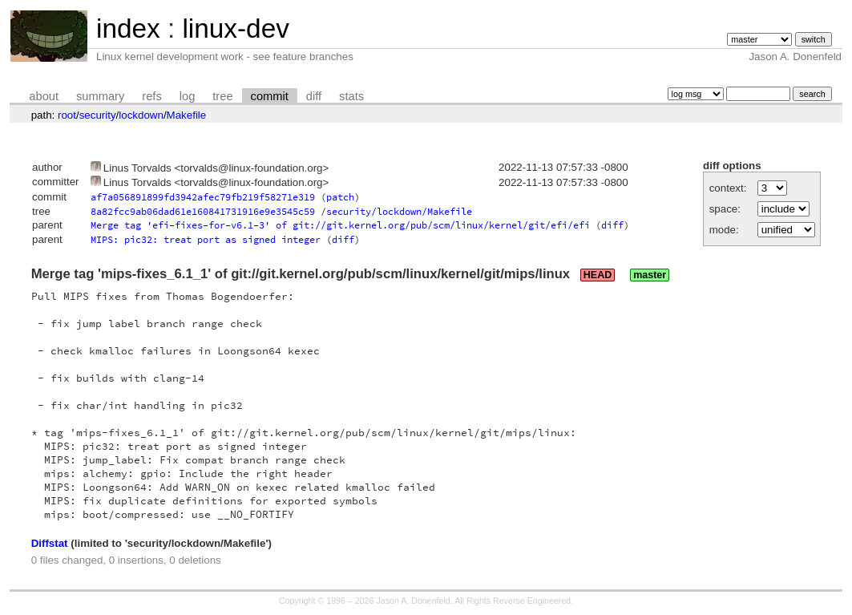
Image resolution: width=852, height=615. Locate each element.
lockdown (141, 115)
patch (340, 197)
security (97, 115)
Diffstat (49, 543)
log (188, 96)
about (44, 96)
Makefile (187, 115)
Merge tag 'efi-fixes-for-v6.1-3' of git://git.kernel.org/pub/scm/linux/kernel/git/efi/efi (340, 225)
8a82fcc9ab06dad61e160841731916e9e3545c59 (203, 211)
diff (313, 96)
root (67, 115)
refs (151, 96)
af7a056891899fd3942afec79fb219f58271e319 (203, 197)
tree (222, 96)
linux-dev (235, 28)
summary (100, 96)
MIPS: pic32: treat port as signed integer (206, 239)
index (128, 28)
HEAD (597, 275)
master (649, 275)
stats (351, 96)
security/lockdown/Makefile (399, 211)
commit (270, 96)
